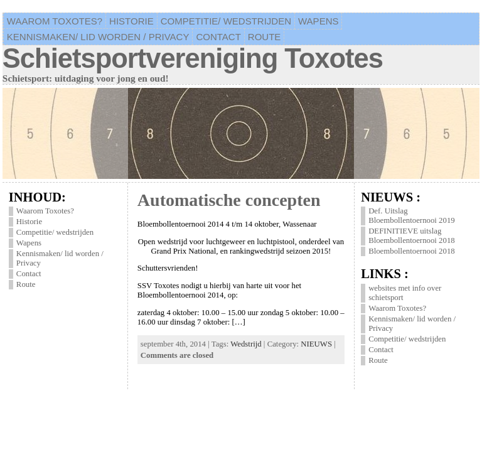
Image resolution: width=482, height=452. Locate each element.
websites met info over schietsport (404, 293)
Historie (29, 221)
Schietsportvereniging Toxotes (193, 58)
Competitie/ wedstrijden (55, 232)
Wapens (28, 243)
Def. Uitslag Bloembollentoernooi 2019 (411, 216)
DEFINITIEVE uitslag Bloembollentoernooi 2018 (411, 236)
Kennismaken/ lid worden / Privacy (60, 258)
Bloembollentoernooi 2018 (411, 251)
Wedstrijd (245, 344)
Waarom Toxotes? (45, 211)
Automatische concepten (229, 200)
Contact (28, 273)
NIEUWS (316, 344)
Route (26, 284)
